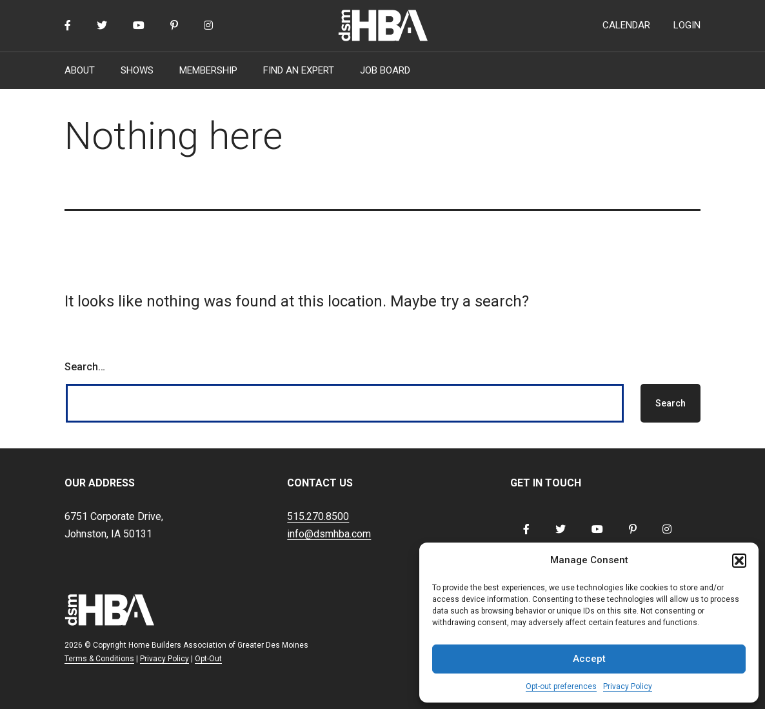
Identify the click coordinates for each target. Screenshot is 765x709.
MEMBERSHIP (208, 70)
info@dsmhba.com (329, 534)
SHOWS (137, 70)
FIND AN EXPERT (298, 70)
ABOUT (80, 70)
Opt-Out (208, 658)
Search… (85, 367)
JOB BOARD (385, 70)
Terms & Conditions (99, 658)
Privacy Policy (627, 686)
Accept (589, 658)
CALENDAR (626, 25)
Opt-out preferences (561, 686)
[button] (739, 560)
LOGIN (686, 25)
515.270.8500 (318, 516)
